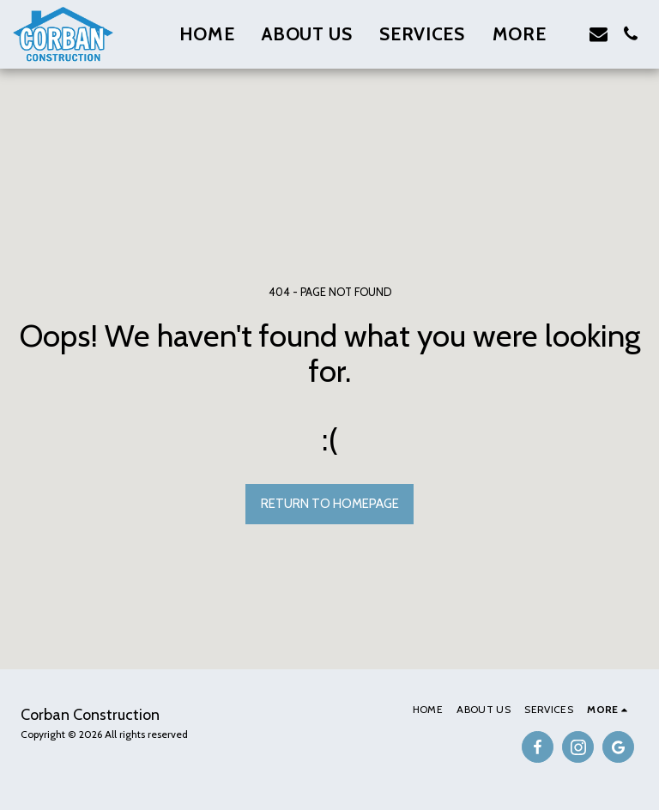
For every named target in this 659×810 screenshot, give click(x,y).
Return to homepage (330, 503)
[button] (598, 34)
